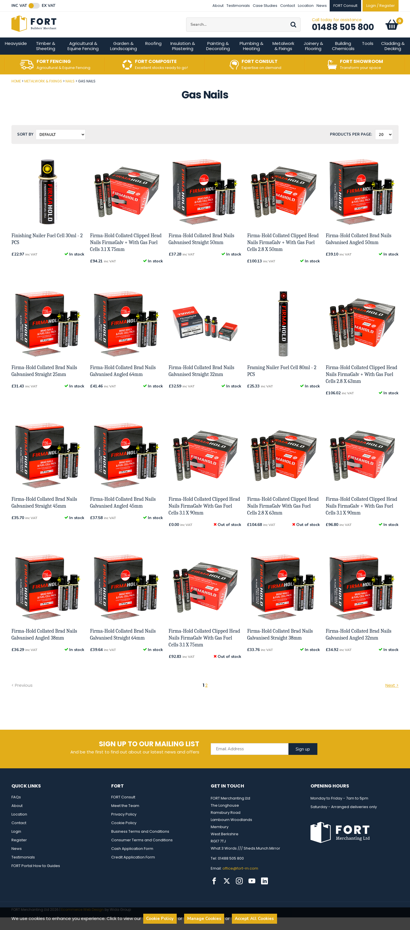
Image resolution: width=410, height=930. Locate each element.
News (322, 5)
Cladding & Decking (393, 58)
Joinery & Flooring (313, 58)
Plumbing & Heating (251, 58)
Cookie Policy (123, 835)
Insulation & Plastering (182, 58)
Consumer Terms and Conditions (142, 852)
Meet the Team (125, 818)
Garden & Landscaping (123, 58)
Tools (367, 56)
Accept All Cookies (254, 918)
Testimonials (238, 5)
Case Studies (265, 5)
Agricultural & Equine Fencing (83, 58)
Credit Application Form (133, 869)
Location (306, 5)
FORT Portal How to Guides (35, 878)
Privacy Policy (123, 827)
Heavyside (16, 56)
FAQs (16, 809)
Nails (70, 93)
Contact (287, 5)
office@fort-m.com (240, 881)
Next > (392, 698)
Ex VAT (48, 5)
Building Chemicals (343, 58)
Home (16, 93)
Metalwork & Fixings (283, 58)
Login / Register (380, 5)
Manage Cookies (204, 918)
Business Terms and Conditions (140, 844)
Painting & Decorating (218, 58)
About (218, 5)
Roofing (153, 56)
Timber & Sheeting (45, 58)
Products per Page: (351, 147)
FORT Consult (123, 809)
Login (16, 844)
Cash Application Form (132, 861)
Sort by (25, 147)
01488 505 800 (343, 33)
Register (19, 852)
